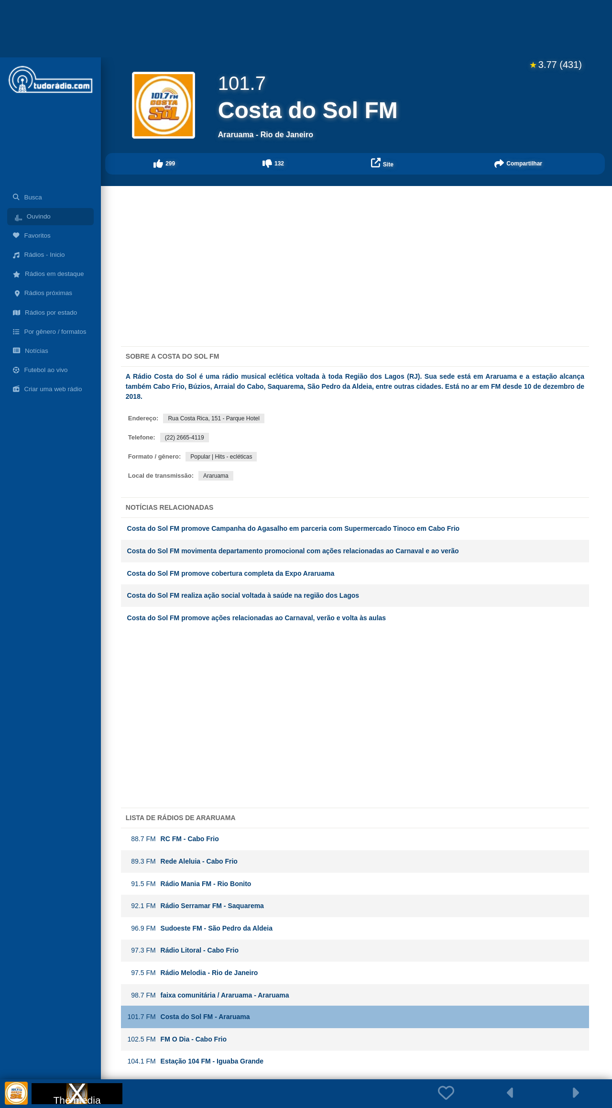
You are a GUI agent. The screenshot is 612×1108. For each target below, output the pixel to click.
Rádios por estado (45, 312)
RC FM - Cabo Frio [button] (173, 839)
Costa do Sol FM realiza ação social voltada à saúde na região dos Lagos (243, 595)
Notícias (30, 350)
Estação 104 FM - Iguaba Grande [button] (195, 1061)
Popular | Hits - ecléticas (221, 456)
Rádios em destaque (48, 273)
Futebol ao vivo (40, 369)
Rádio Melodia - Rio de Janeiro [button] (192, 973)
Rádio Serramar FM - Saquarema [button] (195, 906)
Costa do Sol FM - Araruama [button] (188, 1017)
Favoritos (32, 235)
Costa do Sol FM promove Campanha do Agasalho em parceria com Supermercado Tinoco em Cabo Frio (293, 528)
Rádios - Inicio (39, 254)
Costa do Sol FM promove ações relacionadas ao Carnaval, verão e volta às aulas (256, 618)
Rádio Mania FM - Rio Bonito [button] (189, 884)
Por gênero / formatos (49, 331)
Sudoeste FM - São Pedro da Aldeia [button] (200, 928)
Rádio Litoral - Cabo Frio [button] (183, 950)
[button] (164, 164)
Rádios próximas (42, 292)
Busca (27, 197)
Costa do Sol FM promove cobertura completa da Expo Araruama (231, 573)
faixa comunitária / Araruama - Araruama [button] (208, 995)
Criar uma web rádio (47, 389)
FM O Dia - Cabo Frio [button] (177, 1039)
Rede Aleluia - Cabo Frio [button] (182, 861)
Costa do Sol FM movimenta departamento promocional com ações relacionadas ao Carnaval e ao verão (294, 551)
